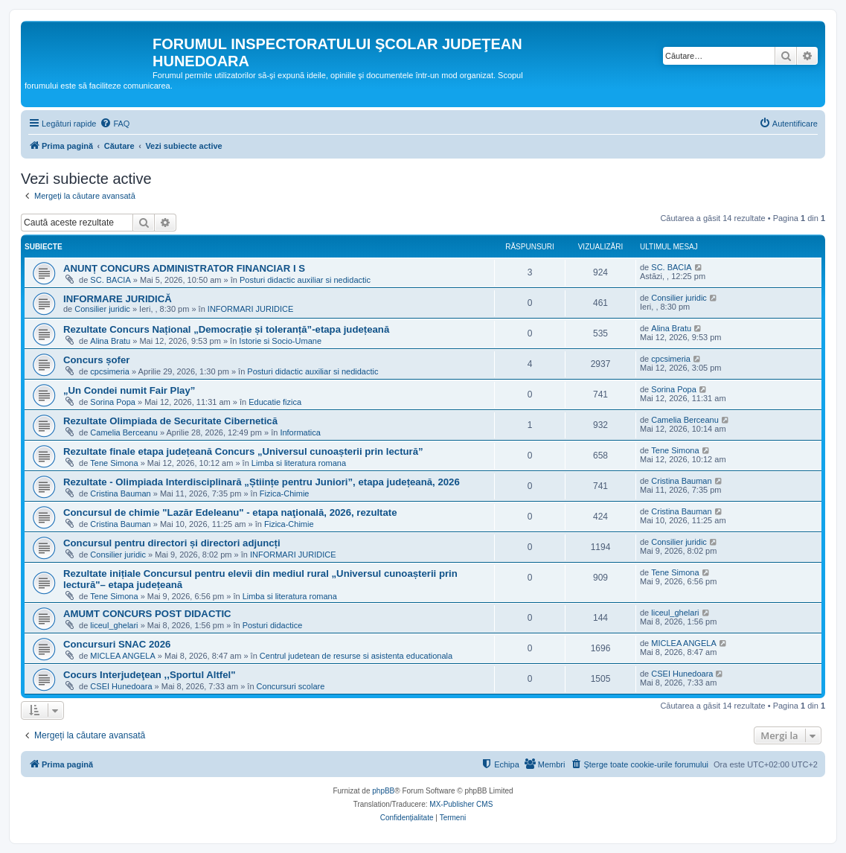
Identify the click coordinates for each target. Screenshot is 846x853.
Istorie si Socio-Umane (280, 340)
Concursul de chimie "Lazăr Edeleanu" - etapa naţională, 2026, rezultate (230, 512)
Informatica (300, 432)
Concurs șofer (96, 359)
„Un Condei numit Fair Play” (129, 390)
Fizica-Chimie (285, 493)
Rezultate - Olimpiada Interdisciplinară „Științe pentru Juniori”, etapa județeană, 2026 (261, 482)
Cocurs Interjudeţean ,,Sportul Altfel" (149, 674)
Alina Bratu (110, 340)
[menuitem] (114, 123)
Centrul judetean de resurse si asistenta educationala (356, 655)
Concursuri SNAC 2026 (116, 644)
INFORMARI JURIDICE (251, 308)
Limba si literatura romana (298, 463)
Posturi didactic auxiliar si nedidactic (305, 279)
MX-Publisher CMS (461, 804)
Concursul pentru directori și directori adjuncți (172, 543)
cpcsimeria (109, 371)
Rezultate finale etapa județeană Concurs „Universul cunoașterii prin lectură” (243, 451)
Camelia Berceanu (124, 432)
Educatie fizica (275, 401)
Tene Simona (114, 463)
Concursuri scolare (291, 686)
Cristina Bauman (120, 493)
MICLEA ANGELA (122, 655)
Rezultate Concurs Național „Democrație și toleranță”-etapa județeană (226, 329)
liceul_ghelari (114, 625)
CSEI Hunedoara (121, 686)
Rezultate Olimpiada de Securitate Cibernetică (170, 420)
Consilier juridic (102, 308)
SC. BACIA (110, 279)
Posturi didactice (273, 625)
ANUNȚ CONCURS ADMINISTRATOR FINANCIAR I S (184, 268)
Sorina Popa (112, 401)
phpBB (383, 791)
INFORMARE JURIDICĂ (117, 298)
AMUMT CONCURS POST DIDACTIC (147, 613)
